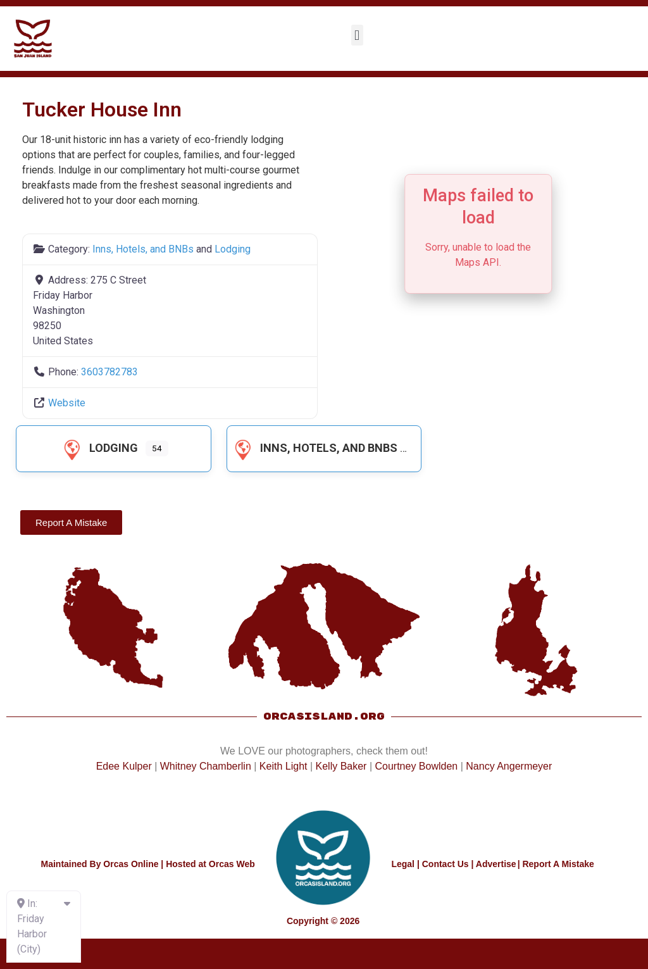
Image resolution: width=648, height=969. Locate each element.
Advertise (496, 864)
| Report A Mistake (556, 864)
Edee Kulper (124, 766)
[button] (357, 35)
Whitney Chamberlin (205, 766)
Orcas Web (232, 864)
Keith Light (283, 766)
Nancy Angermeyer (509, 766)
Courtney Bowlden (416, 766)
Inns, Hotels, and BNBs (143, 249)
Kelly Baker (341, 766)
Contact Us (445, 864)
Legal (402, 864)
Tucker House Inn (102, 109)
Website (66, 403)
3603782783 (109, 372)
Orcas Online (130, 864)
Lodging (233, 249)
